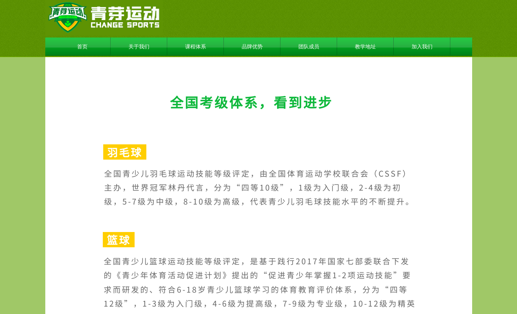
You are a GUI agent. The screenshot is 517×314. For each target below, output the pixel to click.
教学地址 (365, 47)
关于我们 (138, 47)
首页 (82, 47)
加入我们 (422, 47)
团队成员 (308, 47)
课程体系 (195, 47)
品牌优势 (252, 47)
